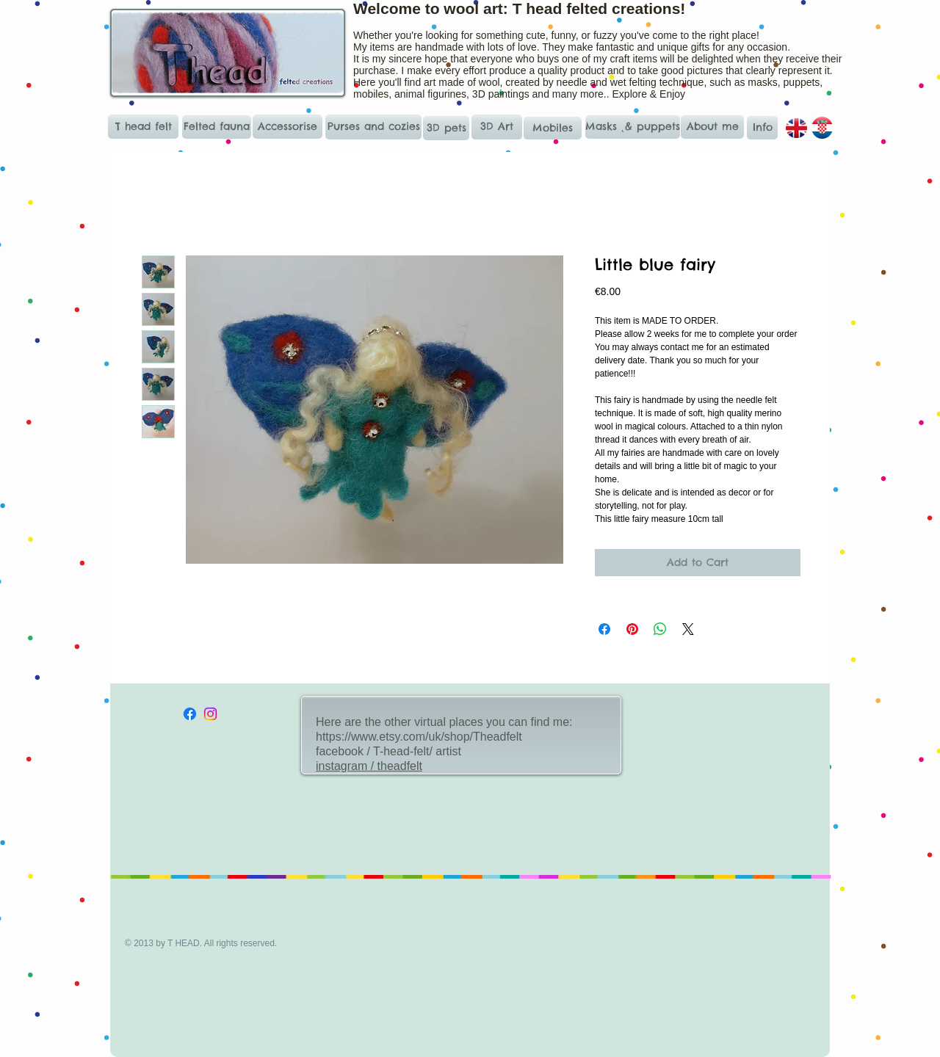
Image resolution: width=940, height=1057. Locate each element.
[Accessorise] (287, 127)
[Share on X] (688, 629)
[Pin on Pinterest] (632, 629)
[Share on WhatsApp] (660, 629)
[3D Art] (496, 127)
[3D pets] (446, 128)
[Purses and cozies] (373, 127)
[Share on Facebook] (604, 629)
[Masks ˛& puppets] (632, 127)
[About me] (712, 127)
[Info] (762, 127)
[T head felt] (143, 127)
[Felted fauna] (216, 127)
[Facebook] (189, 713)
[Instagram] (210, 713)
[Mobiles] (553, 128)
